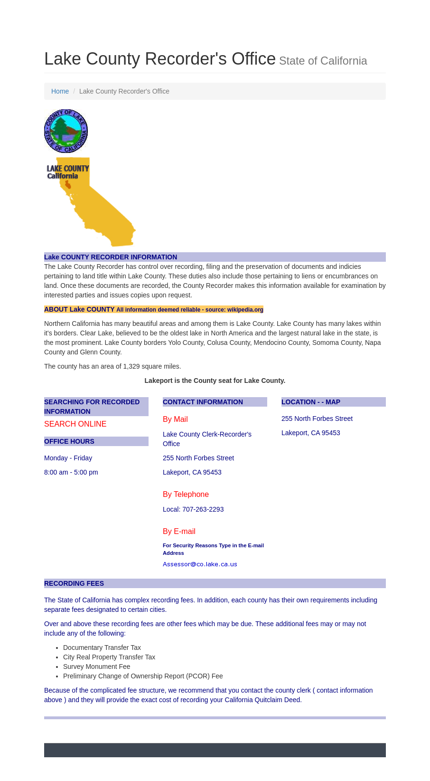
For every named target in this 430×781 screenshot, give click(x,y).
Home (60, 91)
